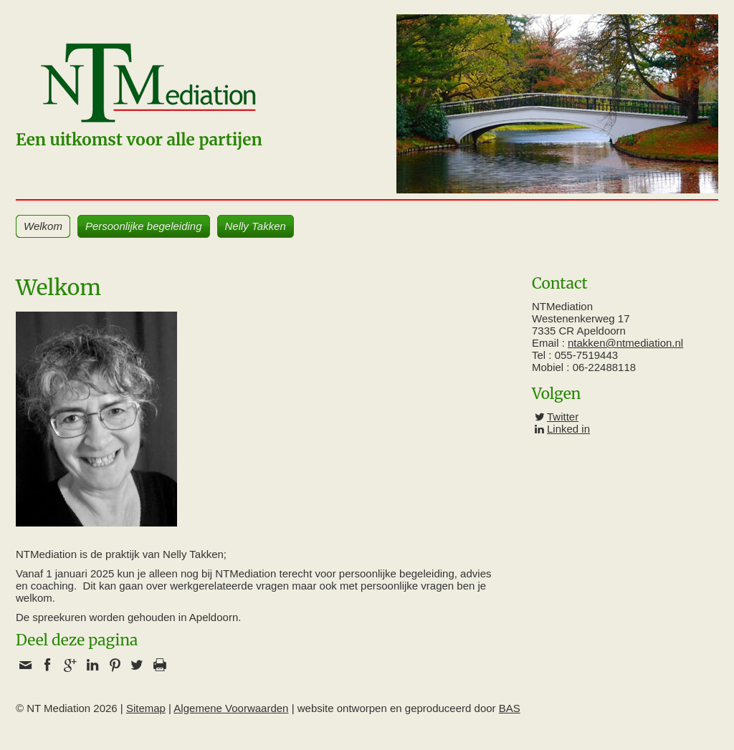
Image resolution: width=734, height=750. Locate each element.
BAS (509, 708)
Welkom (43, 226)
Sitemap (146, 708)
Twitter (562, 416)
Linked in (568, 429)
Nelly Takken (255, 226)
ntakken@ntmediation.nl (625, 343)
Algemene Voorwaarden (230, 708)
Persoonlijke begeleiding (143, 226)
